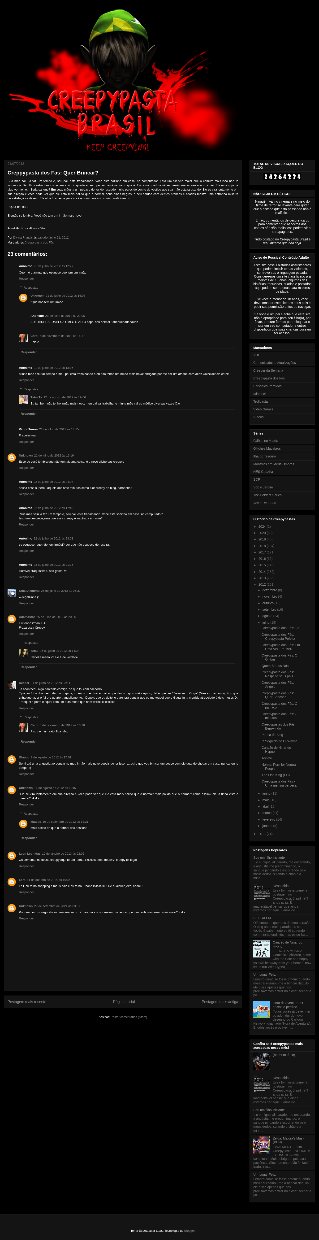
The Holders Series (267, 495)
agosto (267, 616)
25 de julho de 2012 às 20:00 (56, 617)
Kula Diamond (29, 590)
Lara (22, 880)
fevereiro (269, 819)
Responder (26, 278)
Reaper (24, 683)
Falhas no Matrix (265, 441)
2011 (263, 834)
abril (265, 806)
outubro (268, 603)
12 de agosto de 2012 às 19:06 (64, 397)
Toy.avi (267, 758)
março (267, 813)
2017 (263, 552)
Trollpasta (260, 401)
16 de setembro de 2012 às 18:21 (65, 821)
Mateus (35, 821)
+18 (256, 355)
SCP (256, 479)
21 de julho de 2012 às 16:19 (54, 455)
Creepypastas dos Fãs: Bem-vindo (279, 726)
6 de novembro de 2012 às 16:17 (62, 336)
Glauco (24, 757)
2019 (263, 539)
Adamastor (27, 617)
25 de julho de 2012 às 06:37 (61, 590)
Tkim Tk (36, 397)
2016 (263, 559)
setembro (269, 609)
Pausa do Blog (272, 735)
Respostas (31, 287)
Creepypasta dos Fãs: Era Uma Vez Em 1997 (281, 647)
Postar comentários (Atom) (129, 1017)
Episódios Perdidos (267, 386)
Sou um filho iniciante (269, 857)
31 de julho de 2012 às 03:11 (50, 683)
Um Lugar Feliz (264, 974)
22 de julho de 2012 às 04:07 (53, 481)
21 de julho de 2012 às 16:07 (66, 295)
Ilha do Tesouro (264, 456)
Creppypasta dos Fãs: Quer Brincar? (278, 695)
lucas (34, 651)
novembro (270, 596)
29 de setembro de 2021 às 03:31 (57, 906)
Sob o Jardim (263, 487)
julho (266, 622)
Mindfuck (260, 394)
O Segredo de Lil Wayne (279, 741)
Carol (34, 336)
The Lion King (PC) (276, 775)
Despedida (281, 886)
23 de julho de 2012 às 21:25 (53, 564)
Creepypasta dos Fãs (39, 242)
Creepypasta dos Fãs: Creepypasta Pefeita (278, 636)
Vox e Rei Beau (264, 503)
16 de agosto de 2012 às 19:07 (55, 788)
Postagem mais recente (27, 1002)
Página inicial (124, 1002)
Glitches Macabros (267, 448)
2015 (263, 565)
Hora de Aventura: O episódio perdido (288, 1005)
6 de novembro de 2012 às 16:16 (62, 725)
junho (266, 793)
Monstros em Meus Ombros (273, 464)
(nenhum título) (284, 1055)
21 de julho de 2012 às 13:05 (53, 368)
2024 (263, 526)
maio (266, 800)
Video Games (263, 409)
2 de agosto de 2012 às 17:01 (51, 757)
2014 (263, 572)
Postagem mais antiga (220, 1002)
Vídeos (258, 417)
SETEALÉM (262, 918)
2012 (263, 584)
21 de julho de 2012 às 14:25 (59, 429)
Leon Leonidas (30, 853)
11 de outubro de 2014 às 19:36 (48, 880)
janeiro (267, 826)
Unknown (37, 295)
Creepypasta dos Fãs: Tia (280, 628)
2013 (263, 578)
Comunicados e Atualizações (274, 363)
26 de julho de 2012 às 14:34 (59, 651)
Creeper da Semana (268, 370)
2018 (263, 546)
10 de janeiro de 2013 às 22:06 (63, 853)
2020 (263, 533)
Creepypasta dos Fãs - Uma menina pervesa (279, 783)
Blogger (189, 1230)
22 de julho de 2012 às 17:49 (53, 508)
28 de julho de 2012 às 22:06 (65, 316)
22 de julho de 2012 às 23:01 (53, 538)
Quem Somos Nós (275, 666)
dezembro (270, 590)
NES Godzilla (263, 472)
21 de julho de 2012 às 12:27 (53, 266)
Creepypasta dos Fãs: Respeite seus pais (278, 674)
